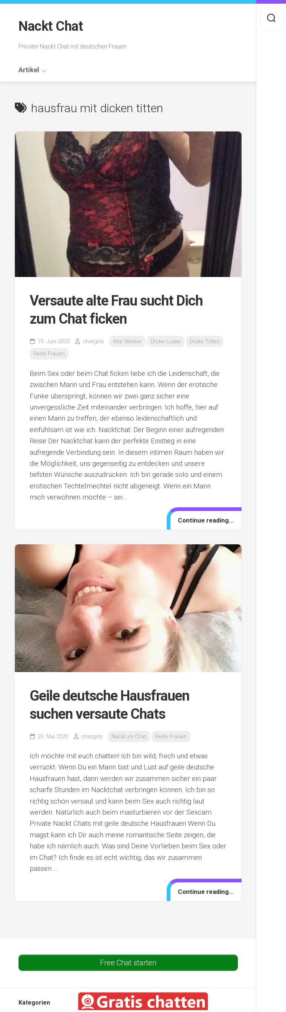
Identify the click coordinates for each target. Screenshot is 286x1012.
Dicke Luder (166, 341)
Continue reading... (206, 520)
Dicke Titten (205, 341)
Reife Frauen (49, 353)
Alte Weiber (127, 341)
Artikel (29, 70)
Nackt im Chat (129, 736)
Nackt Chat (51, 26)
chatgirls (93, 341)
